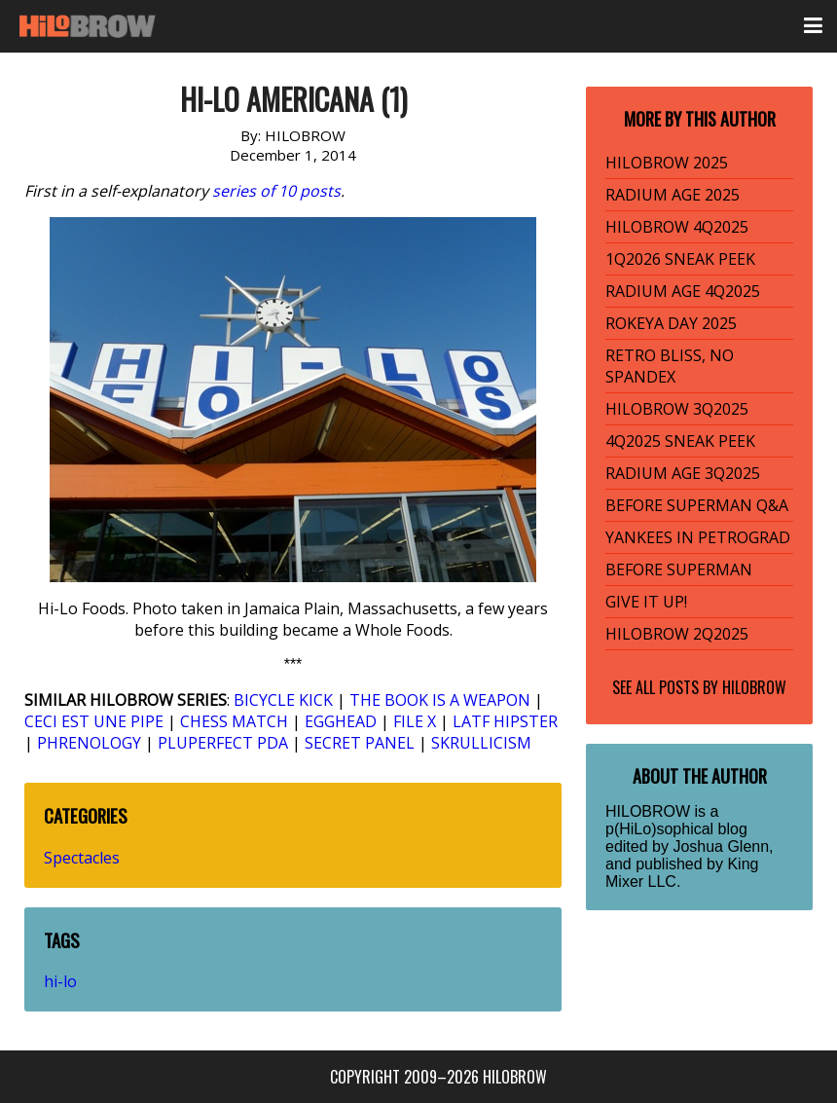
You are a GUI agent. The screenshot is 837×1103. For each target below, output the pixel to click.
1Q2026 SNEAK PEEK (680, 259)
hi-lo (60, 981)
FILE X (414, 721)
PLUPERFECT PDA (223, 743)
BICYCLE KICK (283, 700)
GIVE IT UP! (646, 601)
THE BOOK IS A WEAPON (439, 700)
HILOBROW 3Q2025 (676, 409)
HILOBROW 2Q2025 (676, 633)
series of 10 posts (276, 191)
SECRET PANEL (360, 743)
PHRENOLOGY (89, 743)
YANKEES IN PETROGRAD (697, 537)
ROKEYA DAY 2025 (671, 323)
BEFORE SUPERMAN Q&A (696, 505)
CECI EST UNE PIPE (94, 721)
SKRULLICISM (481, 743)
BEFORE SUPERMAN (678, 569)
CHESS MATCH (234, 721)
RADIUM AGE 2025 (672, 194)
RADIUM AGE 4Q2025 (682, 291)
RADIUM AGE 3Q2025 (682, 473)
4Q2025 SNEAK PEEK (680, 441)
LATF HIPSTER (505, 721)
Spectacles (82, 857)
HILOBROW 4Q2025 (676, 227)
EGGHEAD (341, 721)
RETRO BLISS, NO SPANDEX (669, 366)
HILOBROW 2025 (666, 162)
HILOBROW (754, 687)
